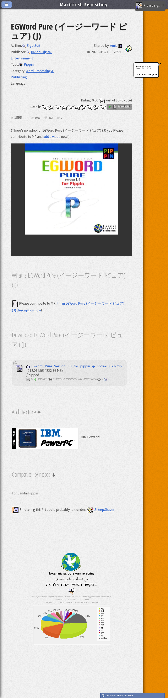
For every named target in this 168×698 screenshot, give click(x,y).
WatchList (119, 106)
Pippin (27, 64)
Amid (114, 45)
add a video (51, 136)
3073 (37, 117)
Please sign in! (150, 5)
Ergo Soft (31, 45)
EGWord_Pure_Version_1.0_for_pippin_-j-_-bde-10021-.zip (74, 366)
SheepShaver (100, 509)
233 (50, 117)
